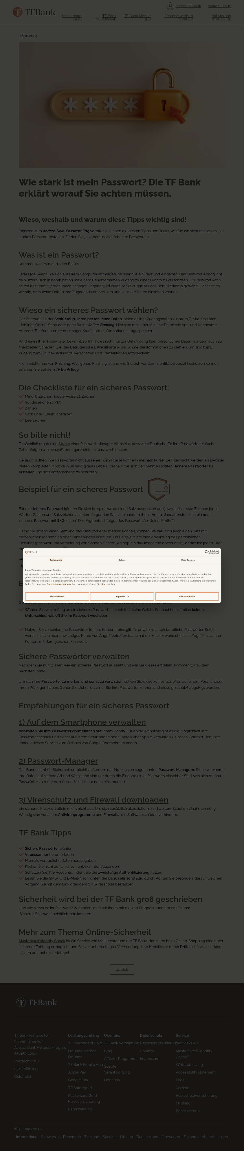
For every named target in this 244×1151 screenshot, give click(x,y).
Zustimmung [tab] (56, 560)
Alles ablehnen (57, 596)
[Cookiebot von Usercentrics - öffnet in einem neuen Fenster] (199, 552)
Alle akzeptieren (187, 596)
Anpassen (122, 596)
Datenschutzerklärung (59, 584)
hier (103, 584)
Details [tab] (122, 560)
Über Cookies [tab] (188, 560)
